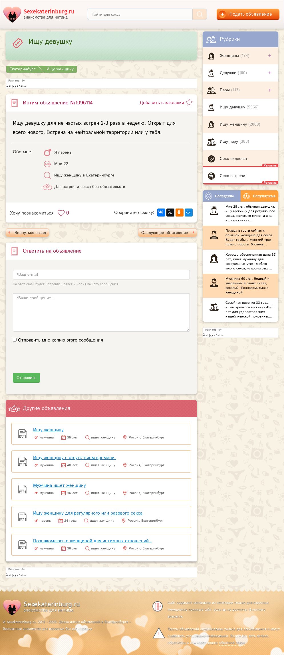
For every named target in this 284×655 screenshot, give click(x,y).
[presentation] (56, 362)
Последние (219, 196)
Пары (225, 90)
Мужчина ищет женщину (59, 485)
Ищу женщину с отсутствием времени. (74, 457)
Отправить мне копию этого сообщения (60, 340)
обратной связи (232, 642)
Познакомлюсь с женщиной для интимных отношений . (92, 541)
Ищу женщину (234, 124)
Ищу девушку (233, 107)
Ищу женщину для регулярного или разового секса (87, 513)
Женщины (230, 56)
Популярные (259, 196)
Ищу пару (229, 141)
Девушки (229, 73)
